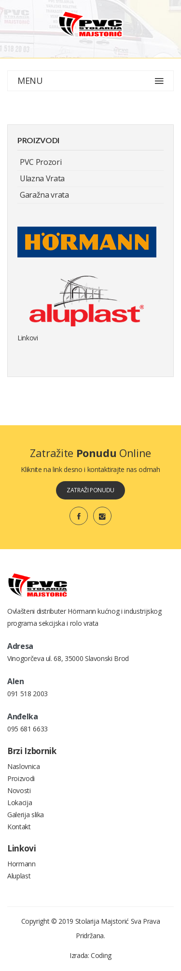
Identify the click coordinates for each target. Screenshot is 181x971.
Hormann (21, 863)
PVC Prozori (40, 162)
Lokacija (19, 802)
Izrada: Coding (90, 955)
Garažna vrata (44, 194)
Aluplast (18, 875)
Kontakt (19, 826)
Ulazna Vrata (42, 178)
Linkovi (27, 337)
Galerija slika (25, 814)
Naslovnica (23, 766)
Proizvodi (21, 778)
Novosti (19, 790)
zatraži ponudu (90, 490)
